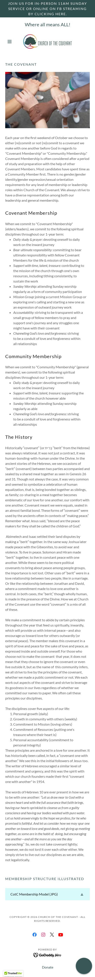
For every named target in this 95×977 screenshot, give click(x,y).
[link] (47, 41)
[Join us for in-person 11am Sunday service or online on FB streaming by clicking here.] (47, 9)
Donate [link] (47, 967)
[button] (11, 41)
